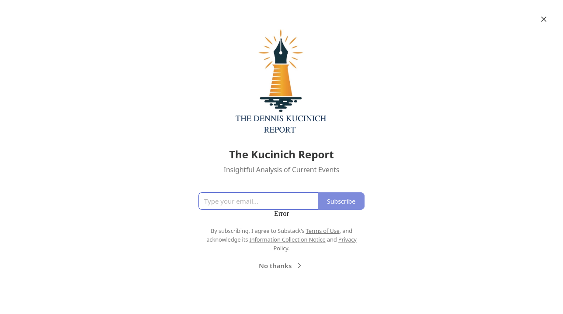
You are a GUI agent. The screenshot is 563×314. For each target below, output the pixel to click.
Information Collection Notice (287, 239)
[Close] (544, 19)
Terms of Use (323, 231)
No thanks (281, 265)
